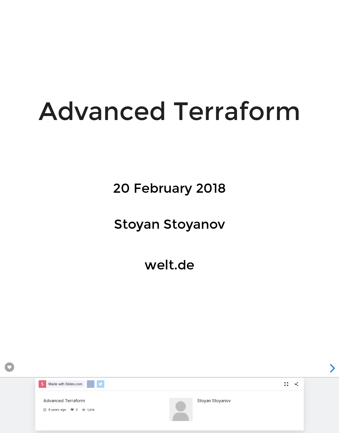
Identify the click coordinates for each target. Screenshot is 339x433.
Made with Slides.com (65, 384)
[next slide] (331, 368)
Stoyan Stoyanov (214, 400)
